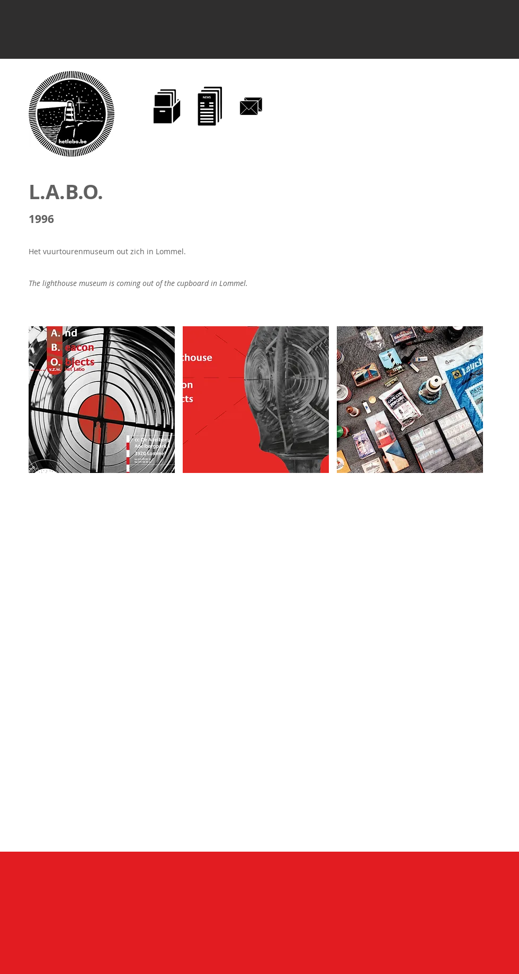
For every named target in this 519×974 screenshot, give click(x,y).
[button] (102, 399)
